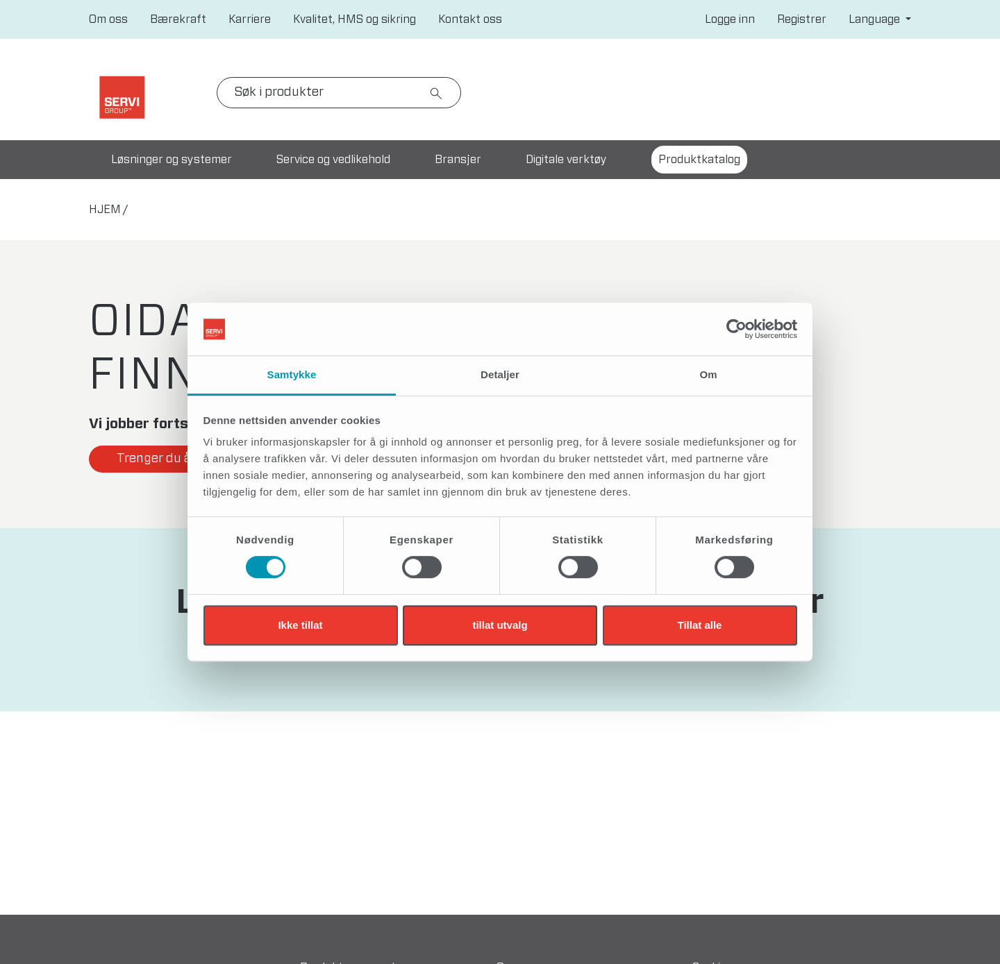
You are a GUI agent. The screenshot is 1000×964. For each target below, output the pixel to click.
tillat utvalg (499, 625)
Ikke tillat (300, 625)
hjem (105, 209)
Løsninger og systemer (171, 159)
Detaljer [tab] (500, 375)
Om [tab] (708, 375)
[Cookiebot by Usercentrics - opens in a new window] (736, 329)
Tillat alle (700, 625)
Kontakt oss (470, 19)
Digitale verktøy (566, 159)
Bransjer (458, 159)
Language (876, 19)
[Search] (339, 92)
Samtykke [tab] (292, 375)
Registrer (801, 19)
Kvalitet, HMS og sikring (354, 19)
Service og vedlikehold (333, 159)
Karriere (249, 19)
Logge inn (730, 19)
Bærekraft (178, 19)
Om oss (108, 19)
